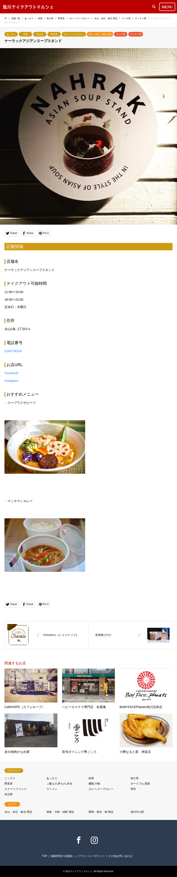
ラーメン (51, 789)
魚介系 (39, 34)
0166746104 (13, 351)
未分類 (8, 794)
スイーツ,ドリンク (15, 789)
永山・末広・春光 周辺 (100, 34)
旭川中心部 (137, 811)
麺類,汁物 (94, 783)
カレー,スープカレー (73, 34)
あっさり (11, 34)
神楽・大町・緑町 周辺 (60, 811)
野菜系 (54, 34)
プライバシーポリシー (91, 856)
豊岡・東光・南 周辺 (100, 811)
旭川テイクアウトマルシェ (78, 871)
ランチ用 (120, 34)
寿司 (133, 789)
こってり (9, 778)
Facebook (11, 373)
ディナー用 (135, 34)
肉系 (25, 34)
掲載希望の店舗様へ (63, 856)
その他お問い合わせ (120, 856)
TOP (44, 856)
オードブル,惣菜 (140, 783)
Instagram (11, 380)
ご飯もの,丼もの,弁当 (59, 783)
